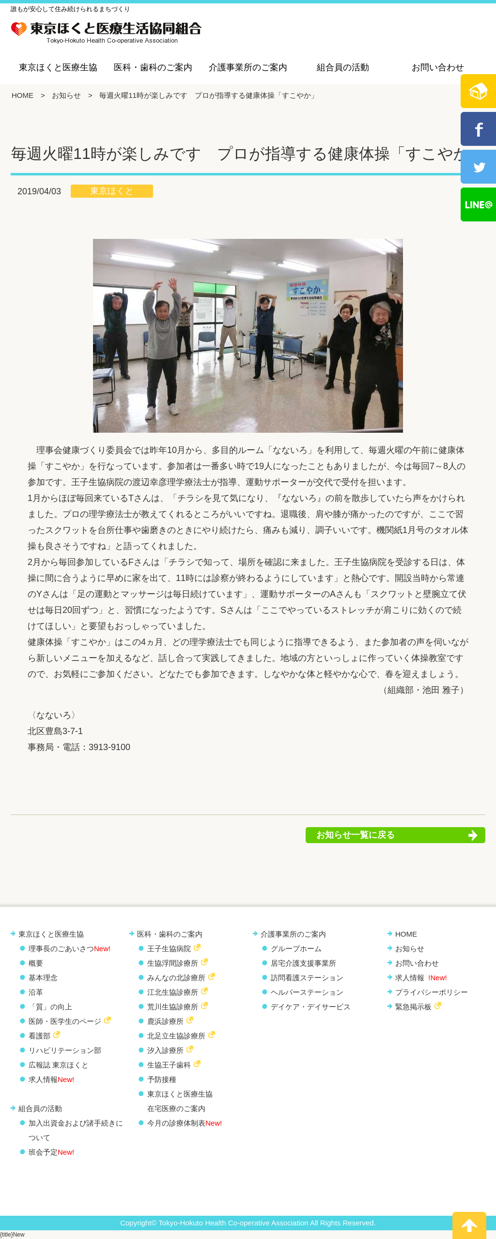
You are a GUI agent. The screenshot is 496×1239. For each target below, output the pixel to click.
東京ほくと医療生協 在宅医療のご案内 (180, 1101)
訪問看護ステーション (307, 977)
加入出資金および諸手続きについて (76, 1130)
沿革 (36, 992)
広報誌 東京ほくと (59, 1065)
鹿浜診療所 (165, 1021)
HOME (22, 95)
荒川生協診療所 (172, 1007)
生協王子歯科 (169, 1065)
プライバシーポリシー (431, 992)
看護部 (39, 1036)
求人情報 (51, 1079)
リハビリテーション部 (65, 1050)
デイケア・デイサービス (311, 1007)
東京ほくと (112, 191)
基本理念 (43, 977)
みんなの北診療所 (176, 977)
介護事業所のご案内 (248, 67)
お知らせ (66, 95)
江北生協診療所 (172, 992)
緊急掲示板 (413, 1007)
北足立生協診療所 (176, 1036)
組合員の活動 (343, 67)
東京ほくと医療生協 (58, 67)
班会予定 (51, 1152)
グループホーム (296, 948)
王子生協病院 (169, 948)
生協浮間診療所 (172, 963)
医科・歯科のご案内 (153, 67)
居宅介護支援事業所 (303, 963)
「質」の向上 (50, 1007)
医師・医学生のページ (65, 1021)
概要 (36, 963)
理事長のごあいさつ (69, 948)
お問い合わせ (438, 67)
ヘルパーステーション (307, 992)
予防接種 (161, 1079)
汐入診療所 (165, 1050)
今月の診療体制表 (184, 1123)
